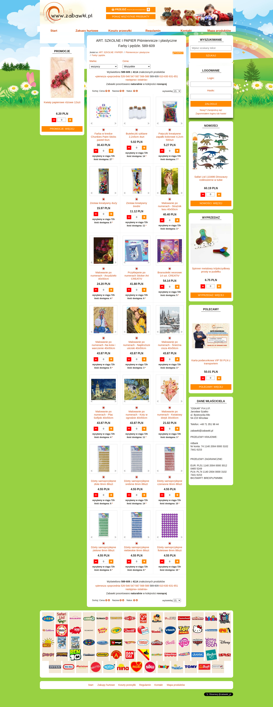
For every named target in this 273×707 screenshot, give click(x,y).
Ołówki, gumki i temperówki (66, 109)
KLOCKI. (50, 205)
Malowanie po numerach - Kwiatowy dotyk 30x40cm (169, 419)
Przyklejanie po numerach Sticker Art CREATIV (136, 279)
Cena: (126, 64)
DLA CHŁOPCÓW (55, 146)
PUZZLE (50, 248)
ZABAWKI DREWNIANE (58, 268)
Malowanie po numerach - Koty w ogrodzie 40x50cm (136, 419)
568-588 (145, 80)
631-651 (173, 80)
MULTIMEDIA (53, 232)
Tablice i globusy (57, 125)
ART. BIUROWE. (54, 54)
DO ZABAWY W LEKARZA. (60, 154)
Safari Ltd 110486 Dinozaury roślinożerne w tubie (210, 182)
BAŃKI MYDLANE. (55, 138)
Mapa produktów (217, 30)
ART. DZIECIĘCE (55, 65)
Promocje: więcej (62, 391)
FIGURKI (50, 174)
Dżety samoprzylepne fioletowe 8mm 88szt (169, 557)
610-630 (164, 80)
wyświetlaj (167, 94)
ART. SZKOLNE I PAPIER (59, 69)
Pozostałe (58, 120)
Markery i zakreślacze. (64, 93)
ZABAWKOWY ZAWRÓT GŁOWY (63, 50)
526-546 (125, 80)
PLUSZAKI (51, 244)
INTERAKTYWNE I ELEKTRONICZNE (53, 196)
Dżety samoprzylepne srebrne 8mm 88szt (136, 487)
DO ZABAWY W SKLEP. (58, 166)
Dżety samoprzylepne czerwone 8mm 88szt (169, 487)
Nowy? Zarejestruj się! (211, 113)
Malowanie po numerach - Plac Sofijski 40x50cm (103, 419)
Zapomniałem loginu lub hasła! (211, 117)
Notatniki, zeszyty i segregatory (65, 133)
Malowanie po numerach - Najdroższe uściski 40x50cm (136, 349)
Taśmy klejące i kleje (59, 129)
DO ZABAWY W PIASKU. (59, 162)
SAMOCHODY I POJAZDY (59, 256)
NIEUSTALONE (54, 280)
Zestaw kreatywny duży (103, 206)
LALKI (49, 224)
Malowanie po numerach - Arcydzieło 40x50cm (103, 279)
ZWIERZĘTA (52, 276)
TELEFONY (52, 260)
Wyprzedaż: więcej (211, 298)
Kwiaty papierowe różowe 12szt (62, 365)
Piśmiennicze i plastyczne (62, 85)
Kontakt (184, 30)
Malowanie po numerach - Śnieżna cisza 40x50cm (169, 349)
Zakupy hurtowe (88, 30)
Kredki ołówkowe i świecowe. (67, 97)
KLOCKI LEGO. (54, 209)
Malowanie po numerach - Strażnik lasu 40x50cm (169, 210)
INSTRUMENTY (54, 190)
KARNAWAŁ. (52, 201)
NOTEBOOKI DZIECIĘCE (59, 236)
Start (56, 30)
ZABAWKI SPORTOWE (58, 272)
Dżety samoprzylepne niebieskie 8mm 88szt (136, 557)
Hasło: (211, 94)
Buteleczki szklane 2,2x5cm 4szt (136, 139)
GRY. (48, 182)
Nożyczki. (58, 89)
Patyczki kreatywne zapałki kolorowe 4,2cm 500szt (169, 140)
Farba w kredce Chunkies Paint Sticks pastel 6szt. (103, 140)
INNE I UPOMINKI (55, 186)
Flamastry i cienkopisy (64, 105)
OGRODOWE (53, 240)
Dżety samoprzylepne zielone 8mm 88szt (103, 557)
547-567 (135, 80)
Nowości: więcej (211, 207)
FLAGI (49, 178)
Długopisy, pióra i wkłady (65, 117)
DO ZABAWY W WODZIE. (59, 170)
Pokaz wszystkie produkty (130, 16)
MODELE (51, 228)
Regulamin (152, 30)
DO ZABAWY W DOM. (57, 158)
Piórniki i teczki (56, 81)
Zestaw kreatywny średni (136, 208)
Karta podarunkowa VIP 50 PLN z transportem (210, 365)
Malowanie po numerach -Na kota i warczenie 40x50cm (103, 349)
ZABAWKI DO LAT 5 (56, 264)
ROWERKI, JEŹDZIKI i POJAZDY (63, 252)
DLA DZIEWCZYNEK (56, 150)
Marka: (93, 64)
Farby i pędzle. (60, 101)
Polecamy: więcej (211, 390)
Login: (210, 81)
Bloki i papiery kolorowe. (65, 113)
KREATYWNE (53, 213)
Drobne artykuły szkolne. (61, 77)
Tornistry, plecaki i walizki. (62, 73)
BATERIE (51, 142)
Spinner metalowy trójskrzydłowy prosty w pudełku (211, 274)
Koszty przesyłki (120, 30)
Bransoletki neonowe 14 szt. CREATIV (170, 278)
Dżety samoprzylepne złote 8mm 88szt (103, 487)
